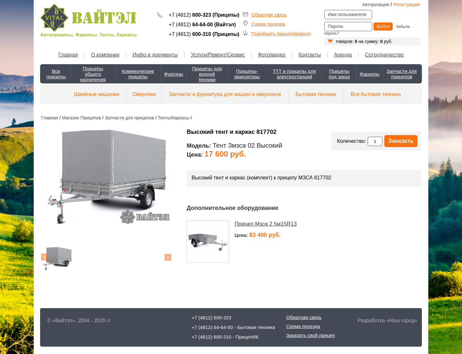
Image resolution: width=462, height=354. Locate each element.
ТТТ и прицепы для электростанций (294, 73)
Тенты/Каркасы (174, 117)
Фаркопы (370, 74)
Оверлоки (144, 94)
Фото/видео (272, 54)
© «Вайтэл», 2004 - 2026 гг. (79, 320)
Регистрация (406, 4)
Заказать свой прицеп (310, 335)
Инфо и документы (155, 54)
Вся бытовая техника (375, 94)
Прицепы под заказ (339, 73)
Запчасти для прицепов (402, 73)
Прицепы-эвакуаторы (247, 73)
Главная (68, 54)
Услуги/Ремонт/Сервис (218, 54)
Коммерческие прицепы (138, 73)
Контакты (310, 54)
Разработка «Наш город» (387, 320)
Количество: (351, 141)
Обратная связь (269, 14)
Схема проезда (268, 24)
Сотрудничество (384, 54)
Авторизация (375, 4)
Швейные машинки (96, 94)
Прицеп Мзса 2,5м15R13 (266, 224)
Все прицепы (56, 73)
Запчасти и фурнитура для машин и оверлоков (225, 94)
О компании (105, 54)
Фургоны (173, 74)
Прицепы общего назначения (93, 74)
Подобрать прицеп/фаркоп (281, 33)
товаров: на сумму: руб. (360, 41)
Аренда (343, 54)
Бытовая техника (315, 94)
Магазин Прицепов (81, 117)
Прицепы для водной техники (207, 74)
